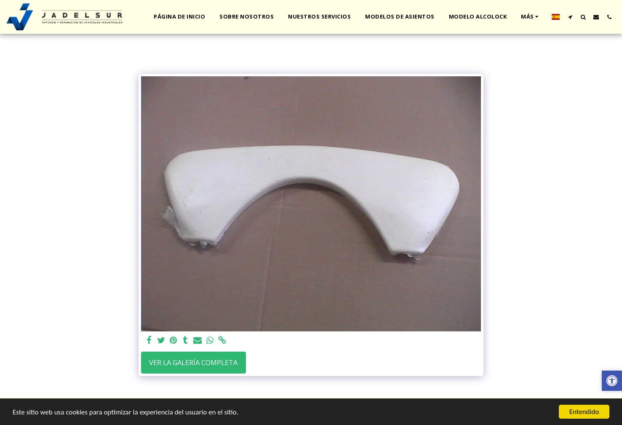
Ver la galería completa (193, 362)
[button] (570, 17)
